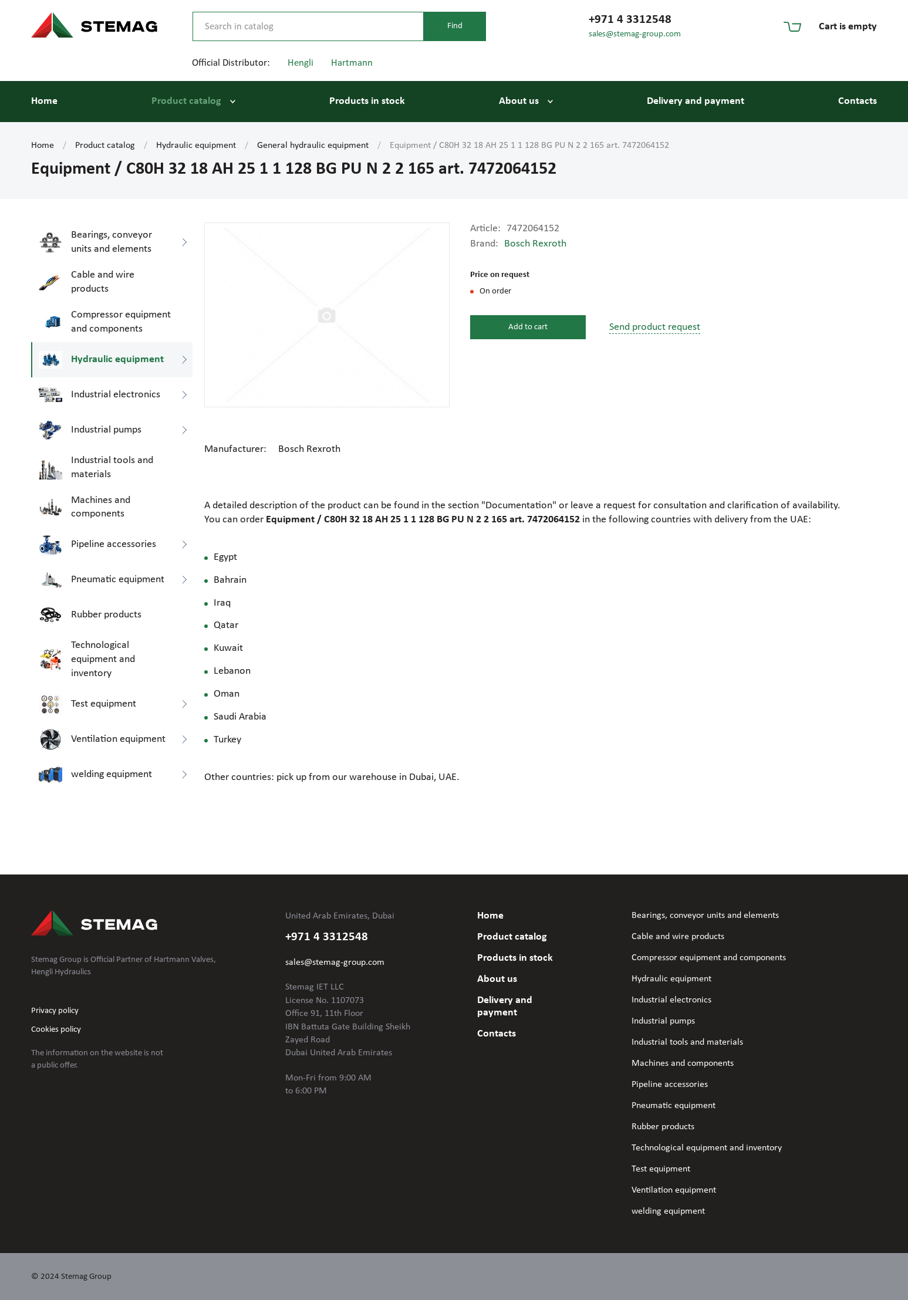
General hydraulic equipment (313, 145)
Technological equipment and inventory (707, 1148)
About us (519, 101)
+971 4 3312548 (630, 19)
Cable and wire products (678, 936)
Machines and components (683, 1063)
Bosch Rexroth (535, 243)
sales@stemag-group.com (635, 34)
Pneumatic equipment (673, 1105)
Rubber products (663, 1127)
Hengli (300, 63)
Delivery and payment (695, 101)
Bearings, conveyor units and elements (705, 915)
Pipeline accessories (670, 1084)
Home (44, 101)
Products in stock (367, 101)
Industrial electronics (671, 1000)
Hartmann (352, 63)
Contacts (857, 101)
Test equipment (661, 1169)
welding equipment (668, 1211)
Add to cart (528, 327)
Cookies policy (56, 1029)
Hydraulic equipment (196, 145)
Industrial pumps (663, 1021)
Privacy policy (55, 1011)
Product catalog (186, 101)
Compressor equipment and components (709, 958)
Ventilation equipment (674, 1190)
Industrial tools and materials (687, 1042)
